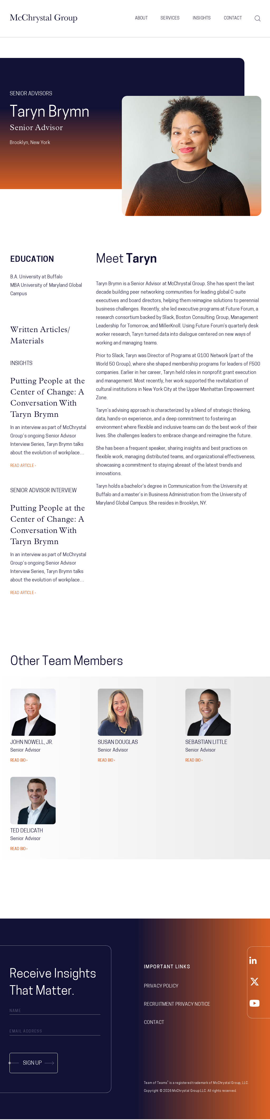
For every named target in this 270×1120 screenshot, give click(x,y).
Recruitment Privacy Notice (177, 1005)
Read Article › (23, 467)
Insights (202, 18)
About (141, 18)
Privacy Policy (161, 987)
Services (170, 18)
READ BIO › (18, 761)
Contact (233, 18)
